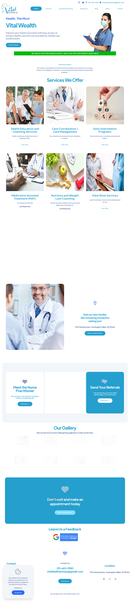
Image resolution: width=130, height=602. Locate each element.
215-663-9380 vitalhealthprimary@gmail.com (65, 570)
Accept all (18, 592)
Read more (18, 588)
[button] (13, 45)
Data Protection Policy (19, 584)
